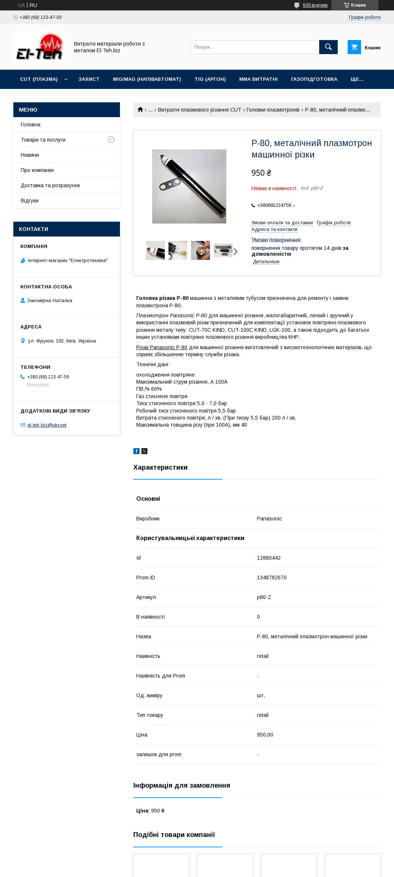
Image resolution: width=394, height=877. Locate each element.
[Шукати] (328, 47)
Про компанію (37, 170)
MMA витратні (258, 79)
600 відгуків (315, 5)
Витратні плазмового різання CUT (199, 110)
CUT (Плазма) (39, 79)
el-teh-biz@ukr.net (46, 425)
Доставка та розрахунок (50, 185)
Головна (30, 125)
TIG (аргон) (210, 79)
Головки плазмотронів (273, 110)
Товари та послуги (43, 140)
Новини (30, 155)
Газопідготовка (314, 79)
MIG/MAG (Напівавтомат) (147, 79)
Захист (89, 79)
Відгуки (30, 200)
